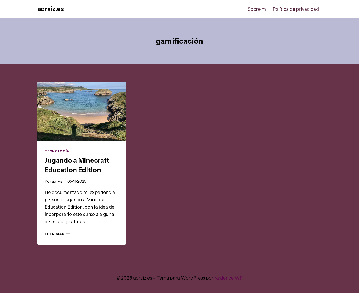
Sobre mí (257, 9)
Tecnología (57, 151)
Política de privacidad (296, 9)
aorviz (57, 181)
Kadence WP (229, 278)
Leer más (57, 233)
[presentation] (81, 111)
